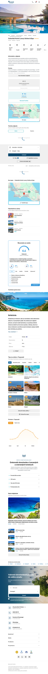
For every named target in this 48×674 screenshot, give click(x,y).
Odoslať (24, 595)
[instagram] (25, 656)
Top (10, 362)
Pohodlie (26, 271)
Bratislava (18, 563)
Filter (16, 158)
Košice (33, 563)
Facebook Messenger (18, 617)
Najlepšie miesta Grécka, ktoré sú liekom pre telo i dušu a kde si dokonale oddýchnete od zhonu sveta (22, 521)
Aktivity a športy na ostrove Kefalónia (31, 377)
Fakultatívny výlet (16, 362)
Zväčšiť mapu (24, 202)
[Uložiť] (34, 31)
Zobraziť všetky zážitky (24, 410)
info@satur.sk (16, 627)
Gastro (35, 362)
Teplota (10, 422)
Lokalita (20, 271)
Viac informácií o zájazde (24, 75)
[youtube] (29, 656)
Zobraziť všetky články (24, 554)
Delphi (26, 407)
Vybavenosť (32, 271)
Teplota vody (17, 422)
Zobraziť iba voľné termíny (34, 165)
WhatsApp (15, 622)
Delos (9, 407)
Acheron (10, 377)
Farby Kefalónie (18, 215)
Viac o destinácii (12, 331)
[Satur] (11, 2)
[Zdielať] (38, 31)
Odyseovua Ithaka (18, 222)
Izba (16, 271)
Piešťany (40, 563)
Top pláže (24, 362)
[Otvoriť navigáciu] (39, 2)
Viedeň (10, 563)
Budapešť (26, 563)
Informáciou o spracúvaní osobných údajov (17, 600)
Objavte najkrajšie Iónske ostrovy (23, 536)
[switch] (26, 165)
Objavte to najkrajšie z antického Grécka (24, 542)
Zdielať (15, 351)
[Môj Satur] (36, 2)
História (30, 362)
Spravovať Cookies (12, 664)
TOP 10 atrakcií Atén (20, 530)
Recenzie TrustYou (24, 100)
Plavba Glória (17, 230)
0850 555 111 (16, 612)
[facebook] (18, 656)
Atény (25, 392)
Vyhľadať (24, 154)
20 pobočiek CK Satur (19, 607)
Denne (16, 131)
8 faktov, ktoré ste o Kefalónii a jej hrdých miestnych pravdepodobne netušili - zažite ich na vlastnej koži (27, 549)
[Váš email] (24, 588)
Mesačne (32, 131)
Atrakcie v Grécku (12, 392)
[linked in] (22, 656)
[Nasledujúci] (38, 20)
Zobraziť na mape (24, 414)
